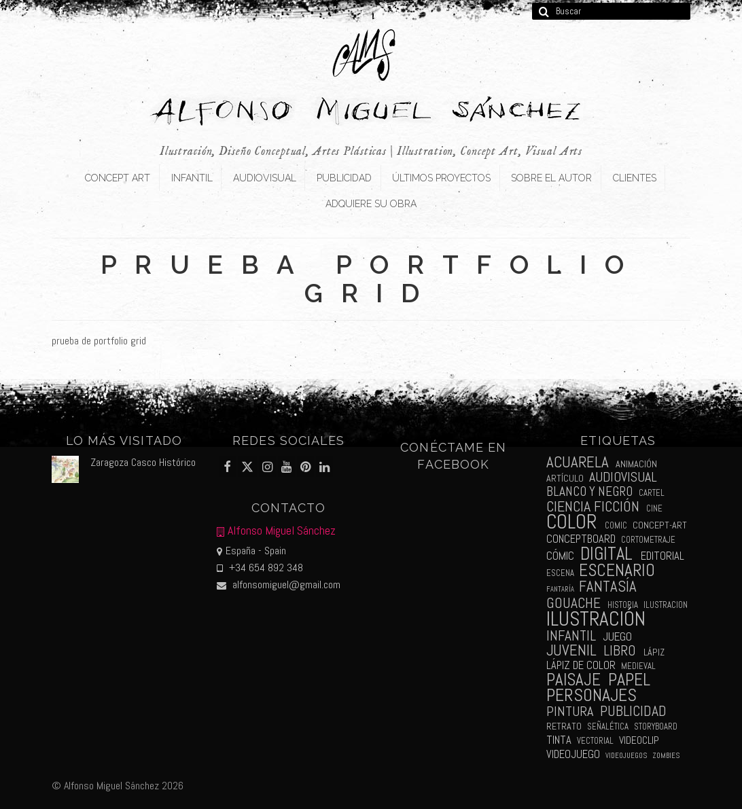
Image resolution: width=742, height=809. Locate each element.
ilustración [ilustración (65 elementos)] (596, 619)
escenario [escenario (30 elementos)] (617, 570)
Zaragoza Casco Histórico (143, 462)
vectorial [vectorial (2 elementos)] (595, 741)
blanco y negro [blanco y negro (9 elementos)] (589, 491)
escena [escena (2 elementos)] (560, 573)
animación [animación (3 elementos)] (636, 464)
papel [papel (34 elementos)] (629, 679)
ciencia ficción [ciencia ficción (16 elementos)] (592, 506)
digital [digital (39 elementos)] (606, 553)
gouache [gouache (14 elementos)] (573, 603)
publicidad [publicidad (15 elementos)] (633, 711)
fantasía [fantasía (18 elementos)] (608, 586)
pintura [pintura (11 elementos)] (569, 711)
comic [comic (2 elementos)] (616, 525)
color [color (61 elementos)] (571, 522)
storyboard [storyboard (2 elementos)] (655, 726)
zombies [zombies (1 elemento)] (665, 755)
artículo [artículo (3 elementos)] (565, 478)
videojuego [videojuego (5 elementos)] (573, 754)
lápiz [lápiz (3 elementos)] (654, 652)
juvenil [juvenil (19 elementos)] (571, 650)
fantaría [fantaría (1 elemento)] (560, 589)
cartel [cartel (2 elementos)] (652, 493)
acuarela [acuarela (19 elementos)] (577, 462)
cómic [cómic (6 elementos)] (560, 555)
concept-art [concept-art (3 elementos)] (660, 525)
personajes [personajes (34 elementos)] (591, 695)
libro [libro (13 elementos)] (619, 650)
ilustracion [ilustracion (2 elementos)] (665, 605)
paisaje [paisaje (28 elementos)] (573, 679)
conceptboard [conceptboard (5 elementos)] (581, 539)
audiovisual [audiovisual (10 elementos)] (623, 477)
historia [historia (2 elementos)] (622, 605)
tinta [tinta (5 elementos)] (558, 740)
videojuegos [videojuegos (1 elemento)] (626, 755)
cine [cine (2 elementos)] (654, 508)
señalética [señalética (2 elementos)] (608, 726)
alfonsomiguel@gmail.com (278, 584)
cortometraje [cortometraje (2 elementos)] (648, 539)
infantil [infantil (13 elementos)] (571, 635)
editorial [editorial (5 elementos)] (662, 556)
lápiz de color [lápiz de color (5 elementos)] (581, 665)
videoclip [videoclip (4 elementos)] (639, 740)
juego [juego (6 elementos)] (617, 636)
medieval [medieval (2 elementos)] (638, 666)
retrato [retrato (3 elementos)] (564, 726)
